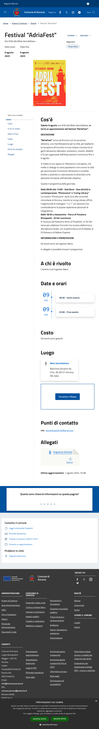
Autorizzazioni (56, 637)
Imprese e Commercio (35, 611)
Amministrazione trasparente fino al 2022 (58, 663)
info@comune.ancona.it (12, 683)
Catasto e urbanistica (35, 621)
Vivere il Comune (19, 23)
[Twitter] (65, 12)
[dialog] (49, 713)
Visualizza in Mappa (67, 396)
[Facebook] (59, 12)
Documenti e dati (9, 631)
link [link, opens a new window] (74, 713)
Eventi (33, 23)
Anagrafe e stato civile (35, 602)
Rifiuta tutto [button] (60, 719)
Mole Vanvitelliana (59, 363)
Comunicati (79, 605)
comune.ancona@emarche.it (14, 690)
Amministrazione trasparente (57, 653)
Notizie (77, 600)
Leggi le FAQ (31, 667)
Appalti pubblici (32, 616)
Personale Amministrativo (8, 625)
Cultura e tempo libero (35, 607)
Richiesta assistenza (35, 672)
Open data (30, 677)
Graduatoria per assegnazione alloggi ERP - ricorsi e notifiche (84, 667)
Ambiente (54, 625)
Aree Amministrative (11, 605)
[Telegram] (78, 12)
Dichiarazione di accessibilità (57, 682)
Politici (4, 619)
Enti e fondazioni (9, 614)
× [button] (96, 701)
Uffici (4, 609)
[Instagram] (72, 12)
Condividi (72, 35)
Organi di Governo (9, 600)
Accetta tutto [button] (39, 719)
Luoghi (77, 622)
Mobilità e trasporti (34, 625)
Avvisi (77, 609)
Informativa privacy (58, 671)
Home (5, 23)
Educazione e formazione (55, 602)
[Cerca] (93, 12)
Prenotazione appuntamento (32, 653)
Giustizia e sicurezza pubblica (59, 610)
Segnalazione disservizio (31, 661)
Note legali (54, 676)
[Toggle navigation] (5, 12)
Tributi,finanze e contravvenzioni (57, 618)
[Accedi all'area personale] (88, 3)
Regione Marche (11, 3)
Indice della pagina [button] (15, 115)
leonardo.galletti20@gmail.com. (60, 430)
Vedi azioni (86, 35)
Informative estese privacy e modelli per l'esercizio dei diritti (83, 655)
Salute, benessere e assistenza (58, 631)
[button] (49, 724)
